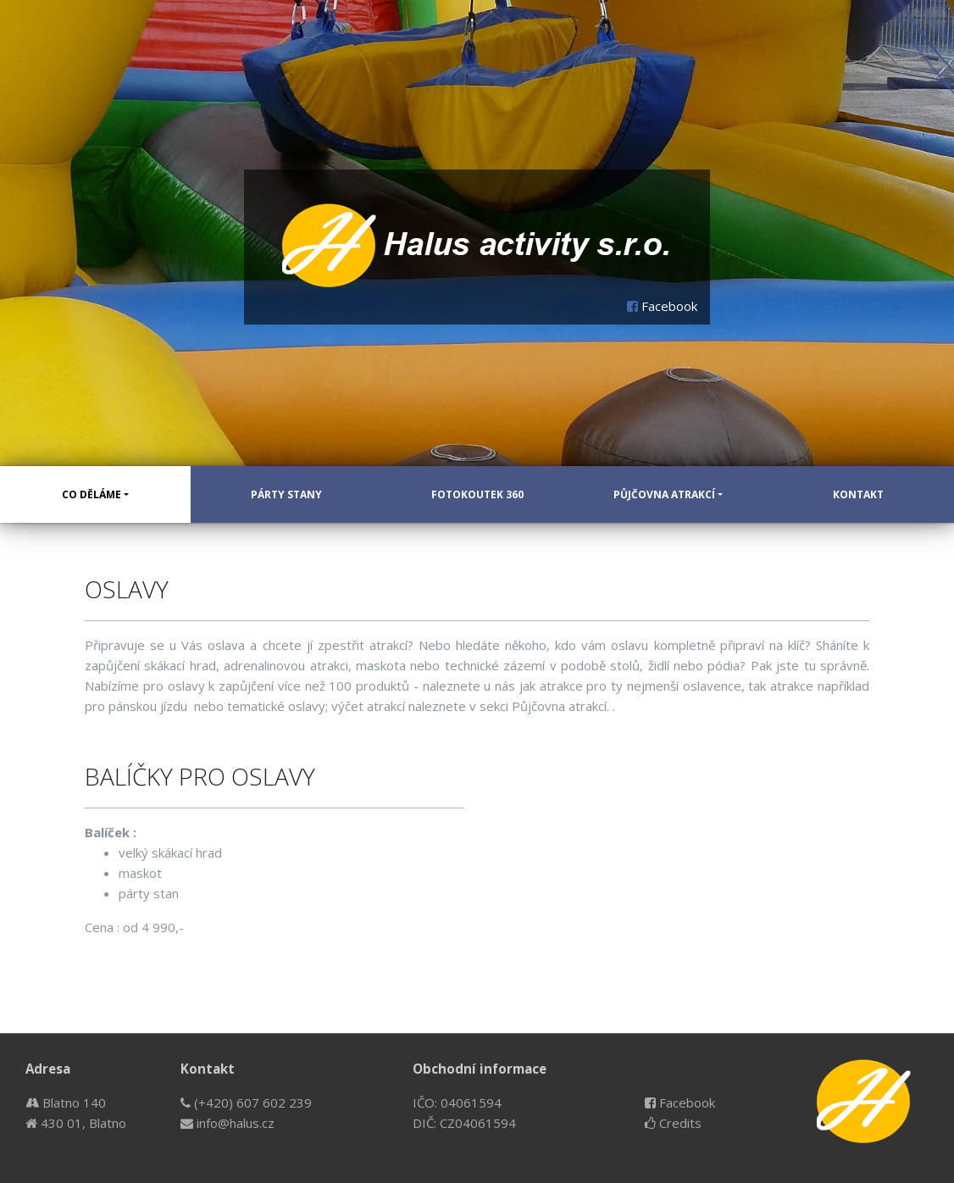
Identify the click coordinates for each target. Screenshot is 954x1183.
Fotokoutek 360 (477, 494)
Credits (673, 1122)
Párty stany (286, 494)
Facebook (662, 305)
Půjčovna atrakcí (664, 494)
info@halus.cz (227, 1122)
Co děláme (91, 494)
